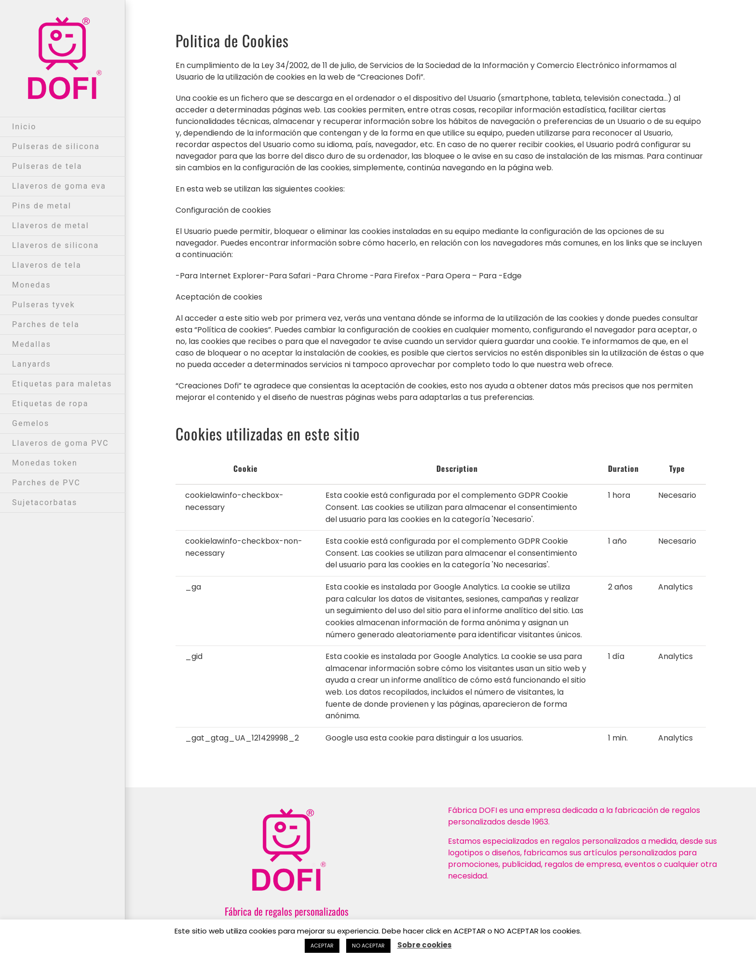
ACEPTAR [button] (322, 945)
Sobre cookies (424, 945)
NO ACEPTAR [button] (368, 945)
